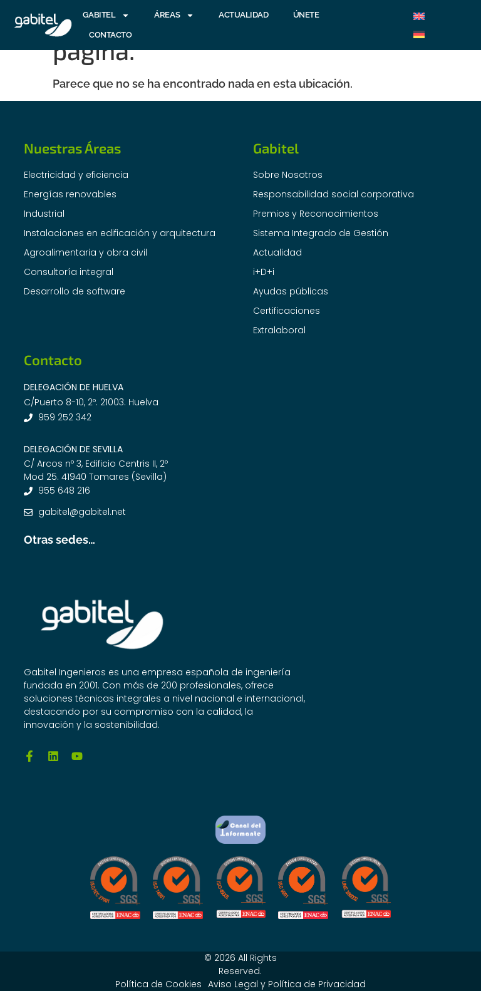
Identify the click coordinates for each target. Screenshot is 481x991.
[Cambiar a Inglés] (419, 16)
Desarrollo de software (74, 291)
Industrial (44, 213)
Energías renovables (70, 194)
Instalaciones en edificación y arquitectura (119, 233)
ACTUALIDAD (244, 14)
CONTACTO (110, 34)
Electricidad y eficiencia (76, 175)
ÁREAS (174, 15)
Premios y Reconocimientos (315, 213)
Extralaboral (279, 330)
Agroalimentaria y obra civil (85, 252)
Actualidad (277, 252)
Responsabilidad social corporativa (333, 194)
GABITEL (106, 15)
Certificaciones (286, 310)
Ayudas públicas (290, 291)
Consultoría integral (68, 272)
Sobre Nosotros (288, 175)
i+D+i (263, 272)
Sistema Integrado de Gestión (320, 233)
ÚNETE (306, 14)
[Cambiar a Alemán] (419, 34)
